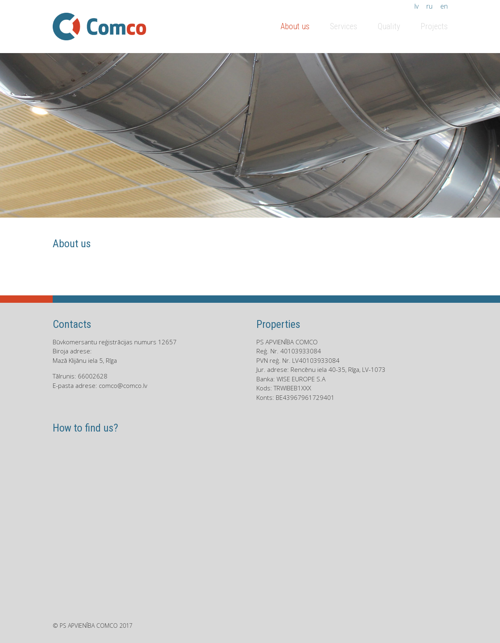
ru (429, 6)
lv (416, 6)
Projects (434, 26)
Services (343, 26)
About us (295, 26)
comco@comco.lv (123, 385)
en (444, 6)
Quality (389, 26)
